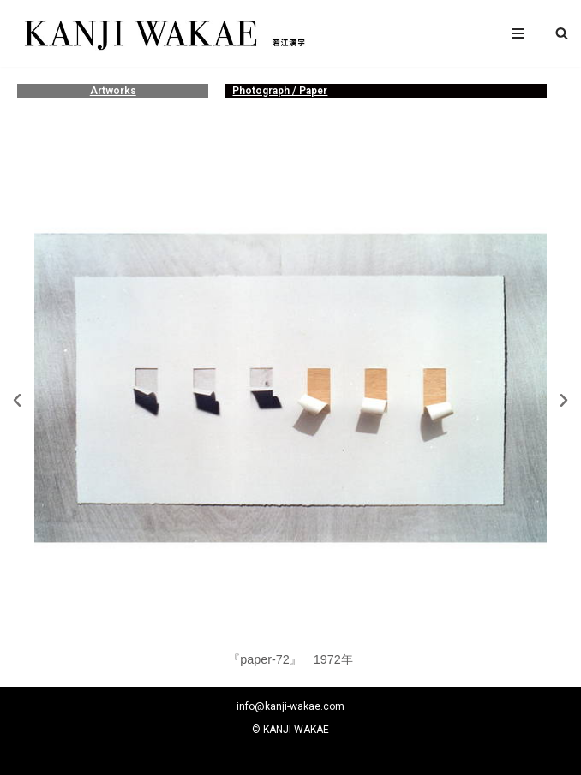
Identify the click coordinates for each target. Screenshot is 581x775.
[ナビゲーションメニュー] (518, 33)
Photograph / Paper (279, 91)
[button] (561, 33)
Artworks (113, 91)
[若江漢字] (163, 33)
